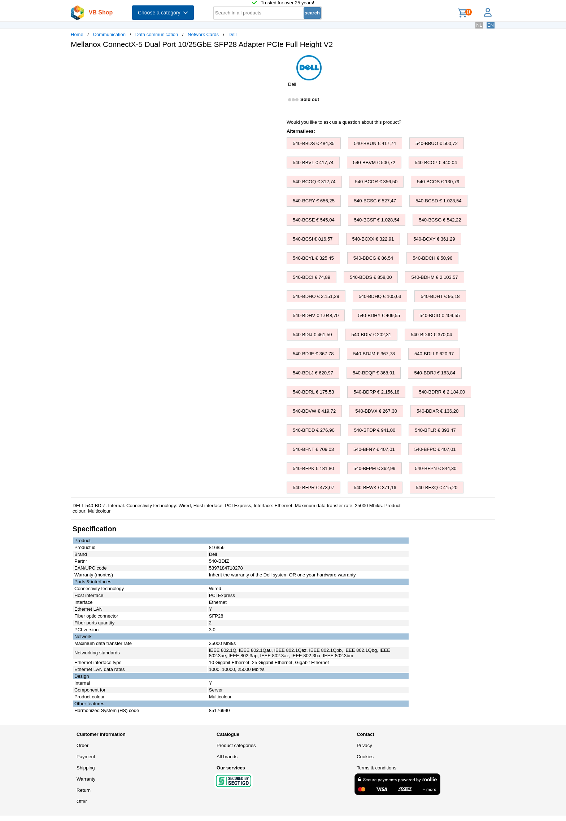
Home (77, 34)
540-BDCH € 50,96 (432, 258)
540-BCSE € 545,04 (314, 220)
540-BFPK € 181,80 (313, 468)
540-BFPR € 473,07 (313, 487)
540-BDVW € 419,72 (314, 411)
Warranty (86, 779)
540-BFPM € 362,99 (374, 468)
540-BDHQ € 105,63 (380, 296)
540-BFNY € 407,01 (374, 449)
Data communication (156, 34)
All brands (227, 756)
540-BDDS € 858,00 (371, 277)
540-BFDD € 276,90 (314, 430)
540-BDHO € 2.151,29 (316, 296)
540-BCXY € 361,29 (434, 239)
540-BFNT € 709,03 (313, 449)
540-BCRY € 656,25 (314, 200)
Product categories (236, 745)
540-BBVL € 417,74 (313, 162)
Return (84, 790)
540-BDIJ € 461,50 (312, 334)
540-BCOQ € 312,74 (314, 181)
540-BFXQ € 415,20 (437, 487)
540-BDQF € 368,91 (374, 373)
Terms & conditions (376, 767)
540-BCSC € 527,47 (375, 200)
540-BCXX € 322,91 (373, 239)
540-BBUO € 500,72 (436, 143)
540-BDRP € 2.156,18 (376, 392)
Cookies (365, 756)
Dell (232, 34)
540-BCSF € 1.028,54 (377, 220)
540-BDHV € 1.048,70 (316, 315)
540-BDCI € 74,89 (311, 277)
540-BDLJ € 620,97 (313, 373)
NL (479, 25)
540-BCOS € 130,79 (438, 181)
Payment (86, 756)
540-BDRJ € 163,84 (434, 373)
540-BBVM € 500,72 (374, 162)
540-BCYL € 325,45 (313, 258)
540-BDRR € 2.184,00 (442, 392)
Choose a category (163, 13)
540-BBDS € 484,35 (314, 143)
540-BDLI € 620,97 (434, 353)
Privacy (364, 745)
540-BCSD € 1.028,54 (438, 200)
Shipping (86, 767)
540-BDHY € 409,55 (379, 315)
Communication (109, 34)
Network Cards (203, 34)
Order (82, 745)
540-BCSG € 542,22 (440, 220)
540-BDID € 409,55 (439, 315)
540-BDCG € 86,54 (373, 258)
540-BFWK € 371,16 (375, 487)
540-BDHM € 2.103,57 (434, 277)
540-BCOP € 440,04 (436, 162)
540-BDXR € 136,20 (437, 411)
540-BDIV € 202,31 (371, 334)
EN (490, 25)
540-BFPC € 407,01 (435, 449)
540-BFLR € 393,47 (435, 430)
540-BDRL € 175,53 (313, 392)
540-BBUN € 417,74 (375, 143)
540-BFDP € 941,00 (375, 430)
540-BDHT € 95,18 (440, 296)
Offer (82, 801)
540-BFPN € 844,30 (436, 468)
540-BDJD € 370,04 (431, 334)
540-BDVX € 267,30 (376, 411)
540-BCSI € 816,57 (313, 239)
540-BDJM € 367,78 (374, 353)
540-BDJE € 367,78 (313, 353)
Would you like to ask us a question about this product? (344, 122)
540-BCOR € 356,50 (376, 181)
